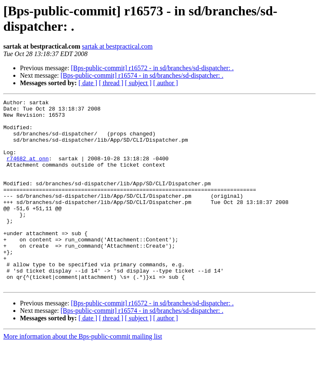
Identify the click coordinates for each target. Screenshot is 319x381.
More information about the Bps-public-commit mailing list (82, 373)
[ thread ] (111, 82)
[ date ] (88, 82)
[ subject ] (138, 82)
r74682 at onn (28, 171)
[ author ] (165, 82)
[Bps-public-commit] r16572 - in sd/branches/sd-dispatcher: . (152, 67)
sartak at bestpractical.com (117, 46)
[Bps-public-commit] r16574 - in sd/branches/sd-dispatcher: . (142, 75)
